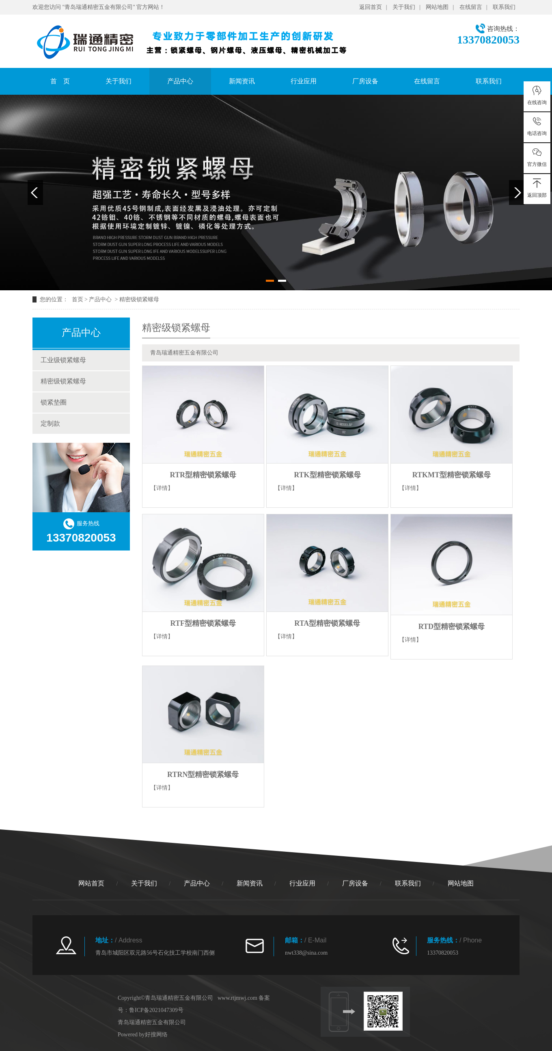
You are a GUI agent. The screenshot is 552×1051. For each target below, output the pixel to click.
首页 (77, 299)
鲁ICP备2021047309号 (156, 1010)
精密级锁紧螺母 (139, 299)
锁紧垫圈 (54, 402)
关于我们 (403, 7)
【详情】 (162, 488)
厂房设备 (365, 81)
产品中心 (180, 81)
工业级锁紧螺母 (63, 360)
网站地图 (437, 7)
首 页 (60, 81)
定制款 (50, 423)
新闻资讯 (242, 81)
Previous (35, 192)
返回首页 (370, 7)
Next (516, 192)
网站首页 (91, 883)
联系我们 (504, 7)
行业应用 (304, 81)
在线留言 (470, 7)
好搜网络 (156, 1034)
